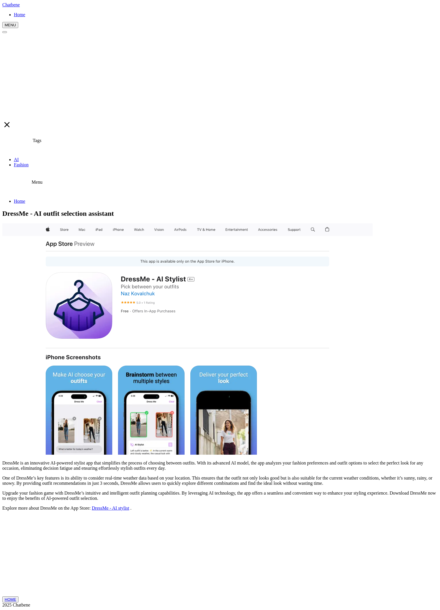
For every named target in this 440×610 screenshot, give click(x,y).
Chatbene (11, 4)
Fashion (21, 164)
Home (19, 201)
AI (16, 159)
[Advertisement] (220, 76)
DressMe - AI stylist (110, 508)
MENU (10, 25)
